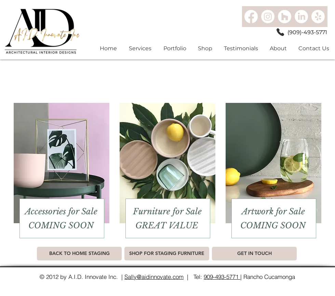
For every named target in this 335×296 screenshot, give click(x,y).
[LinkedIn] (301, 16)
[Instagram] (267, 16)
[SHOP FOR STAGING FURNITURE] (166, 253)
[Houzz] (284, 16)
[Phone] (280, 32)
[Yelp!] (318, 16)
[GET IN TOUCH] (254, 253)
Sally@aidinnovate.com (154, 276)
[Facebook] (251, 16)
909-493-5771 (222, 276)
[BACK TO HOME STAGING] (79, 253)
